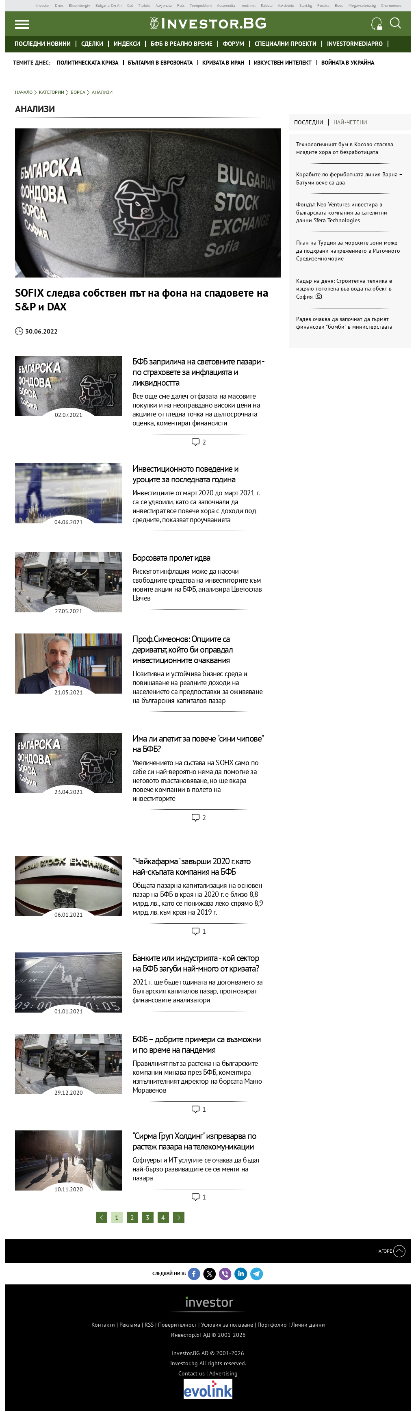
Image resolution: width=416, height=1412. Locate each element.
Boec (339, 5)
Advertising (223, 1373)
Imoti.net (248, 5)
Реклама (129, 1324)
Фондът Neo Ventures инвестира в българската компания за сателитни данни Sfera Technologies (341, 212)
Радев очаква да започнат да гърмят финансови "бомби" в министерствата (344, 323)
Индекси (127, 44)
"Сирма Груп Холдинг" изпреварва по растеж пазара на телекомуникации (194, 1141)
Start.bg (305, 5)
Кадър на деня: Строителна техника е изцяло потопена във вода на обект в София (344, 288)
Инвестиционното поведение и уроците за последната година (185, 474)
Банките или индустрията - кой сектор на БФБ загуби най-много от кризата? (195, 963)
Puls (180, 5)
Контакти (103, 1324)
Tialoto (144, 5)
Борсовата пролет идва (171, 557)
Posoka (323, 5)
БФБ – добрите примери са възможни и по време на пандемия (196, 1044)
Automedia (226, 5)
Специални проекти (285, 44)
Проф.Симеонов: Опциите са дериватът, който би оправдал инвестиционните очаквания (182, 649)
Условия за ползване (227, 1324)
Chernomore (391, 5)
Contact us (191, 1373)
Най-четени (350, 122)
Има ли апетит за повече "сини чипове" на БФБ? (197, 744)
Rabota (267, 5)
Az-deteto (286, 5)
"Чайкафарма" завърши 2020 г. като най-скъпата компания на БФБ (191, 866)
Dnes (59, 5)
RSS (149, 1324)
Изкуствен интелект (283, 62)
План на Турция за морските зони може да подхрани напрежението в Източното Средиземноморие (348, 250)
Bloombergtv (79, 5)
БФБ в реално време (181, 44)
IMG (23, 5)
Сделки (92, 44)
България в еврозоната (160, 62)
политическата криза (87, 62)
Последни (308, 122)
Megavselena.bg (362, 5)
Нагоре (390, 1251)
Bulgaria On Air (108, 5)
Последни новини (43, 44)
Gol (130, 5)
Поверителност (177, 1324)
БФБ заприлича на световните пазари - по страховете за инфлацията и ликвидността (197, 372)
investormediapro (355, 44)
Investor (43, 5)
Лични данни (308, 1324)
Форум (233, 44)
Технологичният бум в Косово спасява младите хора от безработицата (344, 148)
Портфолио (272, 1324)
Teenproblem (201, 5)
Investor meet (397, 43)
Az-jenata (164, 5)
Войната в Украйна (347, 62)
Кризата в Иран (223, 62)
